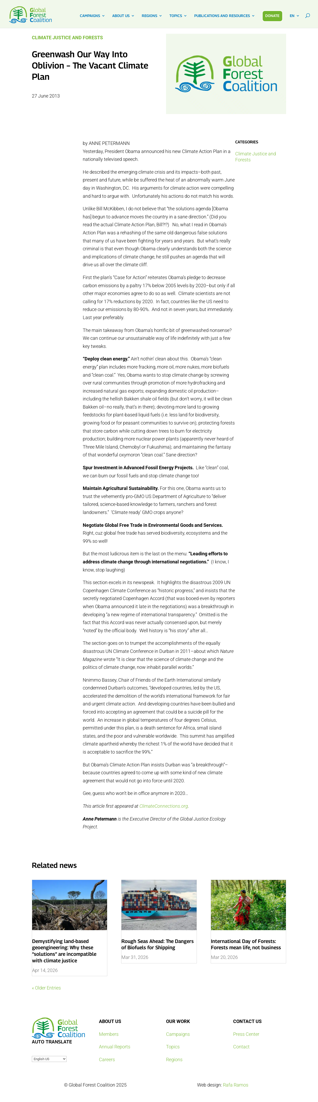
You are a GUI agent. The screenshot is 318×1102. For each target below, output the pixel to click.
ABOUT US (120, 16)
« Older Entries (46, 988)
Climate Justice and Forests (67, 37)
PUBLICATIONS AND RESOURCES (222, 16)
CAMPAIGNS (90, 16)
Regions (174, 1059)
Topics (173, 1046)
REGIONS (149, 16)
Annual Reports (114, 1046)
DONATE (272, 15)
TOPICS (175, 16)
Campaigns (178, 1034)
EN (292, 16)
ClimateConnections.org (163, 806)
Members (109, 1034)
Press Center (246, 1034)
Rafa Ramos (235, 1085)
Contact (241, 1046)
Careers (107, 1059)
